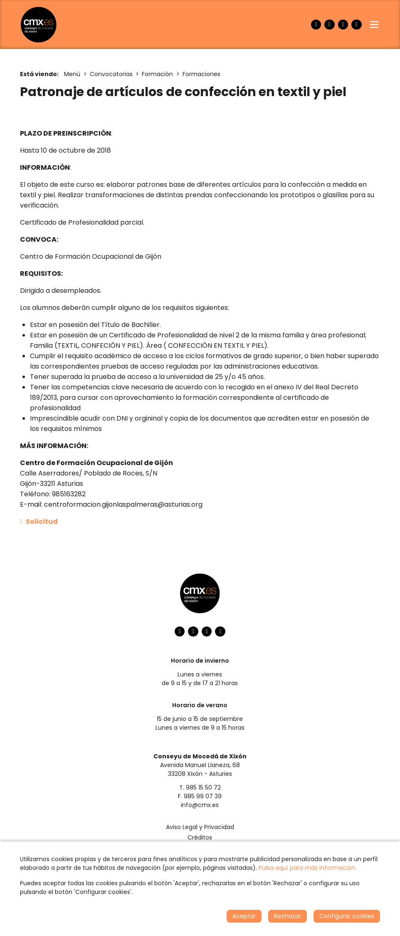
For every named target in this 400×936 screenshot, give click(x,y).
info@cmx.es (200, 805)
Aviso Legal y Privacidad (200, 827)
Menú (72, 74)
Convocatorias (111, 74)
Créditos (200, 837)
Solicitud (39, 521)
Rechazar (287, 916)
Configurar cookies (346, 916)
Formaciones (201, 74)
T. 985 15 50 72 (200, 787)
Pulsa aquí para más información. (307, 868)
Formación (157, 74)
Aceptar (244, 916)
